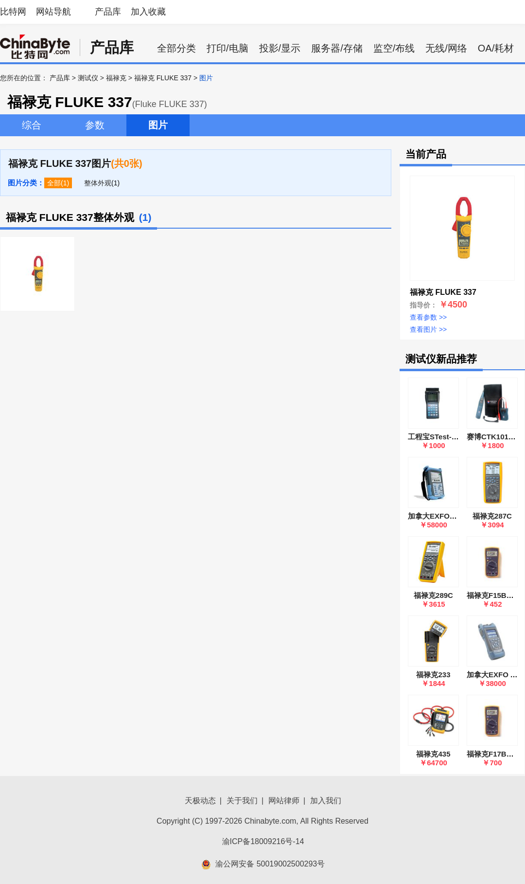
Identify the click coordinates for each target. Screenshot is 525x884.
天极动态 (200, 800)
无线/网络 (446, 48)
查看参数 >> (428, 317)
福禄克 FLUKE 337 (163, 78)
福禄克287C (492, 516)
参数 (95, 125)
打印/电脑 (227, 48)
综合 (31, 125)
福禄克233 (433, 674)
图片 (158, 125)
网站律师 (283, 800)
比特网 (13, 12)
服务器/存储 (337, 48)
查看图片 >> (428, 329)
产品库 (108, 12)
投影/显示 (280, 48)
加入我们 (325, 800)
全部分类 (176, 48)
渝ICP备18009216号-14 (263, 841)
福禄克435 (433, 754)
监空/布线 (394, 48)
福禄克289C (433, 595)
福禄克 (116, 78)
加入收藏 (148, 12)
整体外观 (97, 183)
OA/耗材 (496, 48)
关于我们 (242, 800)
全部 (54, 183)
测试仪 (88, 78)
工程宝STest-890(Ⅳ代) (445, 437)
